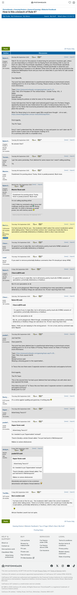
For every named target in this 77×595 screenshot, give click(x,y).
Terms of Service (56, 571)
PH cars (23, 548)
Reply (6, 49)
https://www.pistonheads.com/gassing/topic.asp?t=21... (35, 89)
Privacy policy (63, 548)
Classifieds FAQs (7, 552)
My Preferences (16, 16)
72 (73, 16)
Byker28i (6, 58)
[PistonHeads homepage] (38, 2)
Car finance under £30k (44, 541)
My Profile (6, 16)
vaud (4, 258)
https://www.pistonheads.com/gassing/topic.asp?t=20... (35, 353)
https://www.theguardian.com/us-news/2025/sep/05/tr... (31, 114)
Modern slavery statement (64, 552)
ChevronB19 (7, 243)
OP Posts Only (69, 49)
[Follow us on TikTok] (73, 566)
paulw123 (6, 335)
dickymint (6, 449)
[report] (72, 57)
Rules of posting (64, 557)
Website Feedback (49, 9)
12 (68, 16)
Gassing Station (20, 9)
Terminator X (8, 157)
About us (5, 543)
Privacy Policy (42, 571)
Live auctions (25, 540)
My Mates (26, 16)
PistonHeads (8, 9)
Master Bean (7, 171)
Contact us (5, 546)
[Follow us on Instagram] (62, 566)
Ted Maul (6, 493)
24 (71, 16)
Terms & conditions (65, 540)
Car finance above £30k (44, 546)
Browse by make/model (25, 544)
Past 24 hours (25, 555)
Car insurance (44, 550)
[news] (66, 57)
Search (46, 16)
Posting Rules (38, 530)
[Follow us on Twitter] (57, 566)
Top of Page (43, 526)
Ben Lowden (7, 225)
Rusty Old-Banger (9, 397)
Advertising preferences (9, 556)
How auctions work (8, 549)
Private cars (25, 552)
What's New (62, 16)
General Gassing (34, 9)
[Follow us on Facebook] (51, 566)
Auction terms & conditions (64, 544)
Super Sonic (7, 410)
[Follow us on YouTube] (68, 566)
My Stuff (53, 16)
